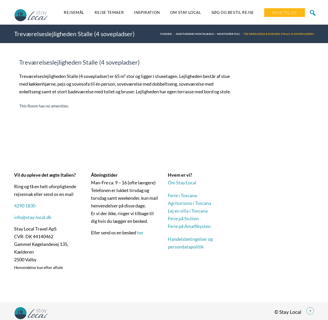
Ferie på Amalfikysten (189, 226)
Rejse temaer (109, 12)
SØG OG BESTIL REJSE (232, 12)
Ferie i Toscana (182, 195)
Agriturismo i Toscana (189, 203)
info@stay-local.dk (32, 217)
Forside (166, 33)
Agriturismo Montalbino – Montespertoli (208, 33)
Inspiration (147, 12)
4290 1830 (24, 205)
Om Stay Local (185, 12)
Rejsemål (74, 12)
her (140, 232)
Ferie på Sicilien (183, 218)
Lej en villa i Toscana (188, 211)
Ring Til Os (284, 12)
